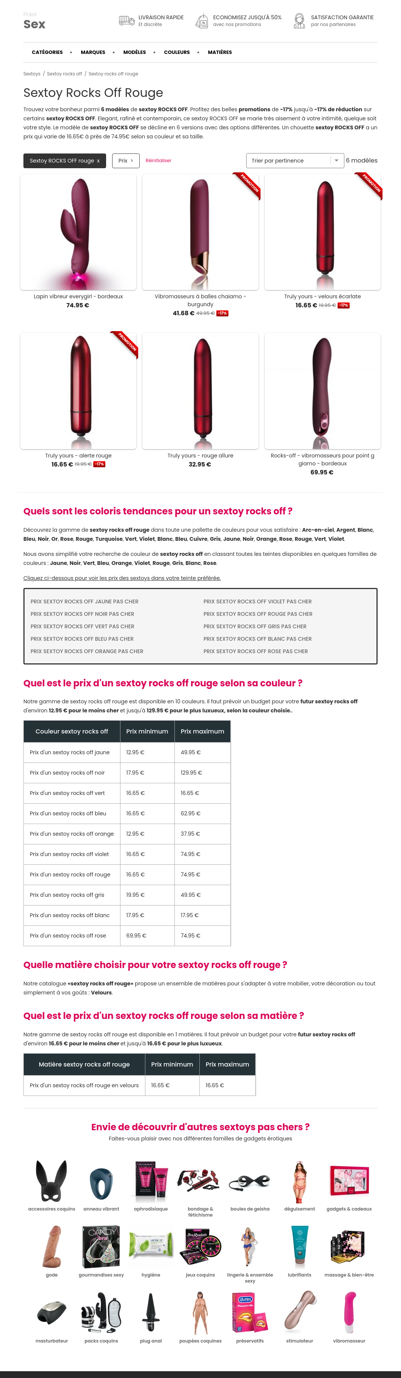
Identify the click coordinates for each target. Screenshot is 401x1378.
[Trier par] (295, 160)
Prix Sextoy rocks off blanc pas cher (258, 639)
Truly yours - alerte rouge (78, 455)
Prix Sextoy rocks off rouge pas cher (258, 614)
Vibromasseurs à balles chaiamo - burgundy (200, 300)
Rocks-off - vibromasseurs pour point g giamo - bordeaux (322, 459)
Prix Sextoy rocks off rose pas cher (256, 651)
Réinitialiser (158, 161)
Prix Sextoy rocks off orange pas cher (87, 651)
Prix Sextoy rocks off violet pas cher (258, 601)
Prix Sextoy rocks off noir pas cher (82, 614)
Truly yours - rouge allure (201, 455)
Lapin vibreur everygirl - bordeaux (78, 296)
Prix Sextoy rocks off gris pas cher (255, 626)
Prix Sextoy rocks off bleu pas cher (82, 639)
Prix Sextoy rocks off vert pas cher (82, 626)
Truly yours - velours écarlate (322, 296)
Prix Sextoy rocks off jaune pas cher (85, 601)
